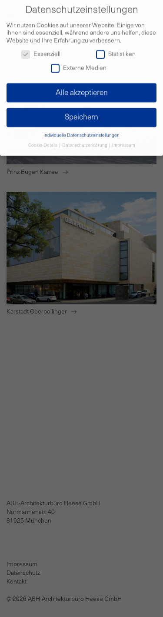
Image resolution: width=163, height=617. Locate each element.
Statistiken (116, 51)
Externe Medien (78, 64)
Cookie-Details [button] (43, 142)
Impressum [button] (123, 142)
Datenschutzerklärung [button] (85, 142)
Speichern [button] (81, 113)
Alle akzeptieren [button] (82, 89)
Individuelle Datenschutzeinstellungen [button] (81, 132)
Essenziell (40, 51)
